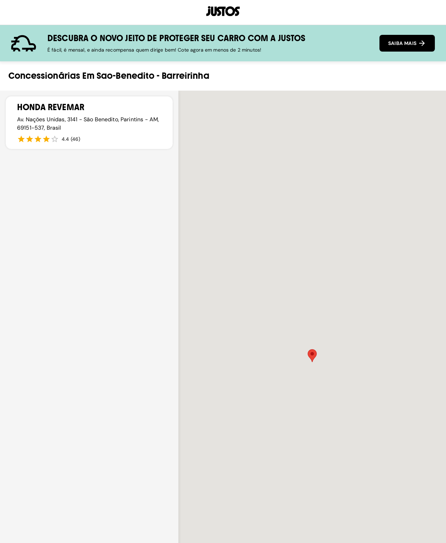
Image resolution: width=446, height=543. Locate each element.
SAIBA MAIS (407, 43)
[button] (312, 355)
